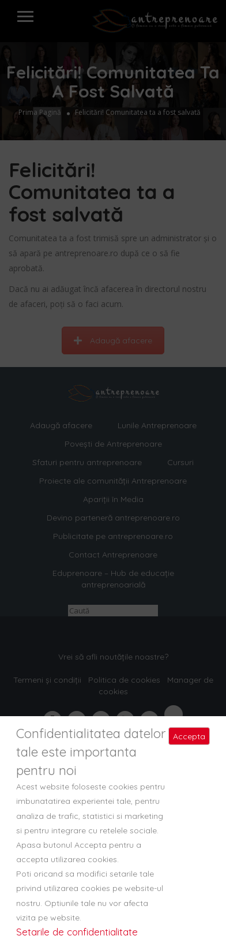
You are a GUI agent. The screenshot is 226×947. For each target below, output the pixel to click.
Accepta (189, 736)
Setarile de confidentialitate (77, 932)
